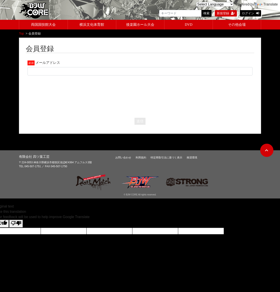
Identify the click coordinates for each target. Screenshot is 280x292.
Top (21, 34)
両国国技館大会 (43, 25)
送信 (140, 121)
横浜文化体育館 (91, 25)
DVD (188, 25)
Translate (266, 4)
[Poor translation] (16, 224)
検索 (206, 13)
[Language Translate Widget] (215, 4)
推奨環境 (192, 158)
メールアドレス (47, 63)
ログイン (250, 13)
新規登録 (226, 13)
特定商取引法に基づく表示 (166, 158)
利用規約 (141, 158)
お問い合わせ (123, 158)
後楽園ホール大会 (140, 25)
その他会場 (237, 25)
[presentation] (140, 96)
